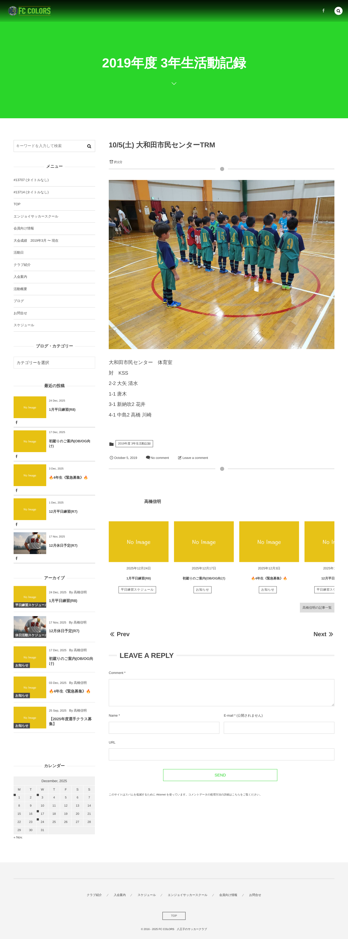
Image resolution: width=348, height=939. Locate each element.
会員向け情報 (24, 228)
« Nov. (18, 837)
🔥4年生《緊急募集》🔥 (269, 582)
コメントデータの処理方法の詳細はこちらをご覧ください (224, 794)
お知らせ (202, 593)
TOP (17, 204)
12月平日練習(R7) (63, 511)
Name (113, 715)
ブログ (19, 301)
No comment (160, 458)
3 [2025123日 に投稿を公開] (42, 797)
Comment (116, 673)
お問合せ (20, 313)
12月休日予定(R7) (63, 545)
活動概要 (20, 289)
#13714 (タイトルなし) (31, 192)
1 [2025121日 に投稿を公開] (19, 797)
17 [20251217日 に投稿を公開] (42, 814)
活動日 (19, 252)
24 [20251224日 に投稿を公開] (42, 822)
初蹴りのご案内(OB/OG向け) (203, 582)
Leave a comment (195, 458)
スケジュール (24, 325)
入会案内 (20, 277)
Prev (119, 634)
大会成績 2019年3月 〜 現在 (36, 240)
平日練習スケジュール (137, 593)
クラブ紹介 (22, 265)
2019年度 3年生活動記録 (134, 443)
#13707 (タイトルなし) (31, 180)
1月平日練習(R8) (138, 582)
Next (323, 634)
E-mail (228, 715)
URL (112, 742)
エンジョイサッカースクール (36, 216)
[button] (338, 10)
